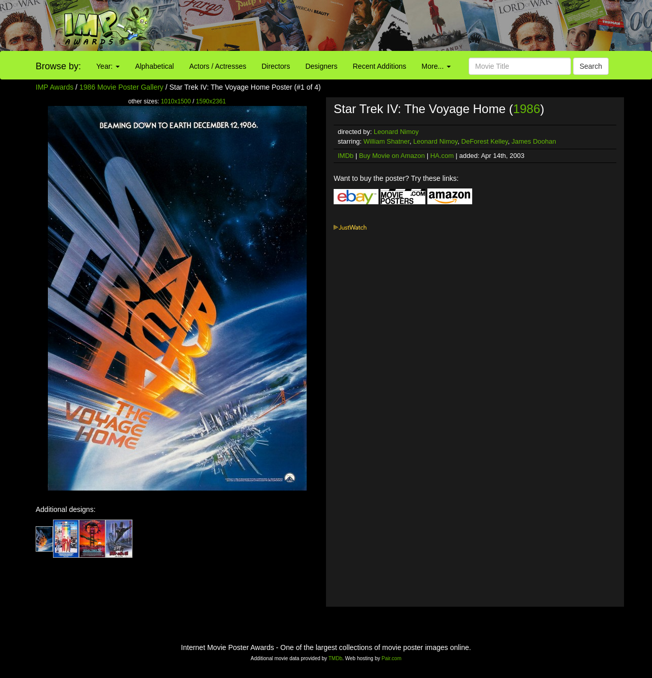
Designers (321, 66)
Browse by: (58, 66)
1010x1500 (176, 101)
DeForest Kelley (484, 141)
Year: (108, 66)
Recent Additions (379, 66)
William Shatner (387, 141)
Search (591, 66)
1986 (526, 109)
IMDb (346, 155)
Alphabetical (154, 66)
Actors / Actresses (217, 66)
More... (436, 66)
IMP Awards (54, 87)
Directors (275, 66)
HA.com (442, 155)
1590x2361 (211, 101)
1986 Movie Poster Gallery (121, 87)
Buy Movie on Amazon (392, 155)
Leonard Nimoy (396, 131)
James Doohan (533, 141)
